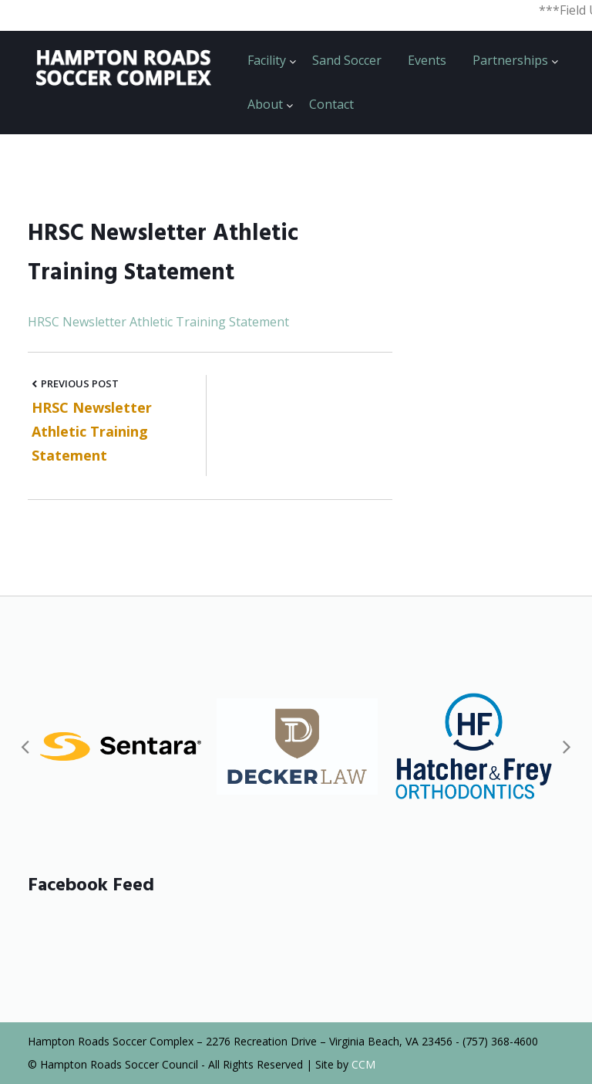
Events (427, 60)
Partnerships (510, 60)
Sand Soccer (347, 60)
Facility (266, 60)
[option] (120, 746)
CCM (363, 1064)
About (265, 104)
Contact (331, 104)
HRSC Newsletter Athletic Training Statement (158, 321)
